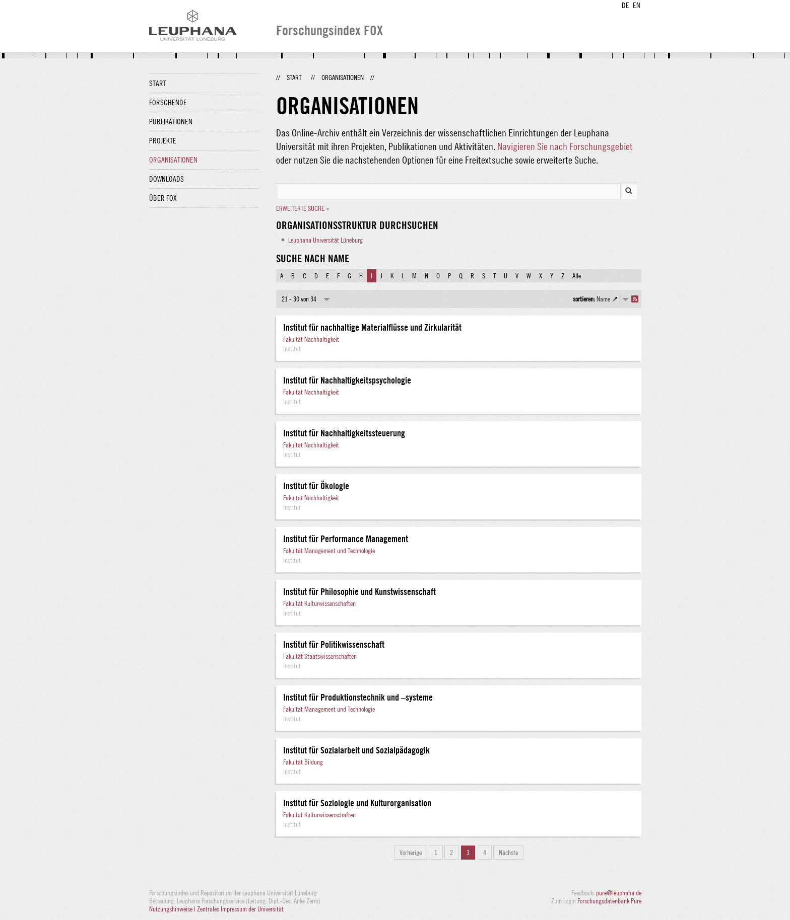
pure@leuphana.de (618, 893)
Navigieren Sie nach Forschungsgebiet (565, 146)
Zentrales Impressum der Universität (240, 909)
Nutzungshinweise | (173, 909)
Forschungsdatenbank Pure (609, 901)
